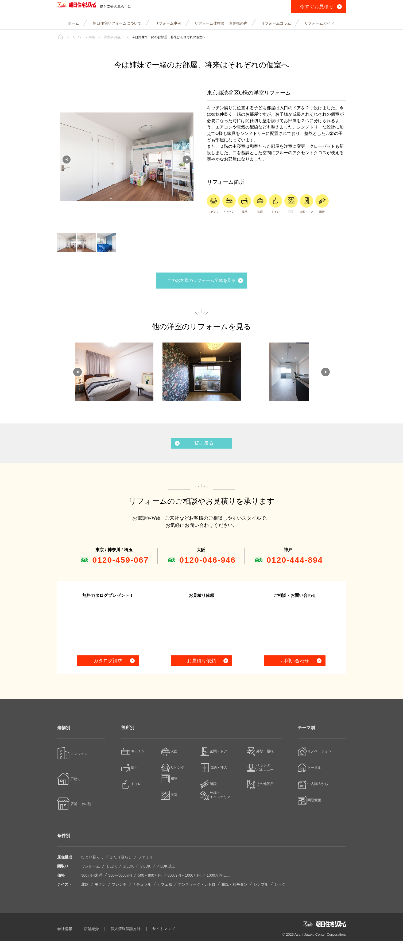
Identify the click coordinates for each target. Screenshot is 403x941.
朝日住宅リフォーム (87, 6)
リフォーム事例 (84, 37)
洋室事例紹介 (113, 37)
